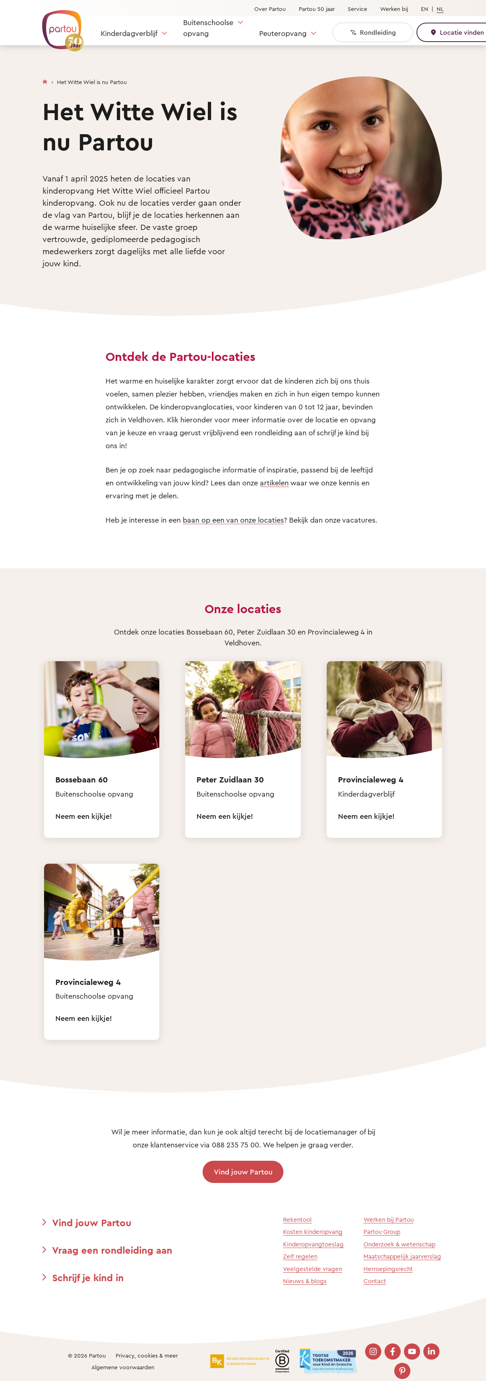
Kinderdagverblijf (129, 33)
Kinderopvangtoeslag (313, 1244)
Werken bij (394, 8)
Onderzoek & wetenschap (399, 1244)
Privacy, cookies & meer (147, 1355)
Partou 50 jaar (317, 8)
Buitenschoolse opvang (208, 28)
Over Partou (270, 8)
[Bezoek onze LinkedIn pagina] (431, 1351)
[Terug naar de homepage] (59, 26)
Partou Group (381, 1232)
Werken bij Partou (388, 1219)
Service (357, 8)
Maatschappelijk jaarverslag (402, 1256)
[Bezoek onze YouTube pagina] (412, 1351)
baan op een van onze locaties (233, 519)
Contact (374, 1281)
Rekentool (297, 1219)
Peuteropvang (282, 33)
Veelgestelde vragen (312, 1269)
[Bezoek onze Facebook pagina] (393, 1351)
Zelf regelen (300, 1256)
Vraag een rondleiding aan (112, 1250)
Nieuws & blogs (305, 1281)
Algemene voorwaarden (122, 1367)
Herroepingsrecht (388, 1269)
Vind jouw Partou (243, 1171)
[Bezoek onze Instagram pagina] (373, 1351)
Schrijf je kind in (88, 1277)
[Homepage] (44, 80)
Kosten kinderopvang (312, 1232)
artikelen (274, 482)
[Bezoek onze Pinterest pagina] (402, 1371)
